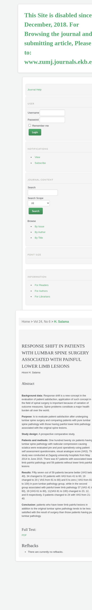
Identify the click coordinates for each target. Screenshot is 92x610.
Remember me (40, 125)
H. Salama (61, 321)
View (37, 157)
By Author (40, 232)
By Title (39, 237)
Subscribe (40, 163)
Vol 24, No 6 (41, 321)
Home (26, 321)
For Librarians (42, 296)
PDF (24, 535)
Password (33, 119)
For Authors (41, 290)
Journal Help (34, 89)
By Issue (39, 226)
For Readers (41, 285)
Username (33, 112)
